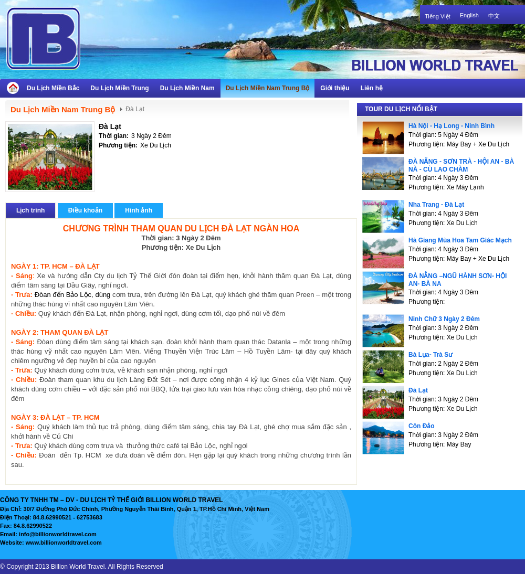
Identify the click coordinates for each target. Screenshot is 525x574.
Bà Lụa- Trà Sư (430, 354)
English (469, 15)
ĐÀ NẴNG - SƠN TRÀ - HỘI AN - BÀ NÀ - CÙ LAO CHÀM (461, 165)
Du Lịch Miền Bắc (53, 88)
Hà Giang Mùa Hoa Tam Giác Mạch (460, 240)
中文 (494, 16)
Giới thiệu (334, 88)
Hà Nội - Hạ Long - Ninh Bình (451, 126)
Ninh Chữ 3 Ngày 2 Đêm (444, 319)
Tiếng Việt (437, 16)
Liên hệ (372, 88)
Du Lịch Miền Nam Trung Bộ (268, 88)
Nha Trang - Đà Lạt (436, 204)
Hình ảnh (138, 210)
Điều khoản (85, 210)
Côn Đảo (421, 426)
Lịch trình (30, 210)
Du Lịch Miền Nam (187, 88)
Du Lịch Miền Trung (119, 88)
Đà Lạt (110, 126)
